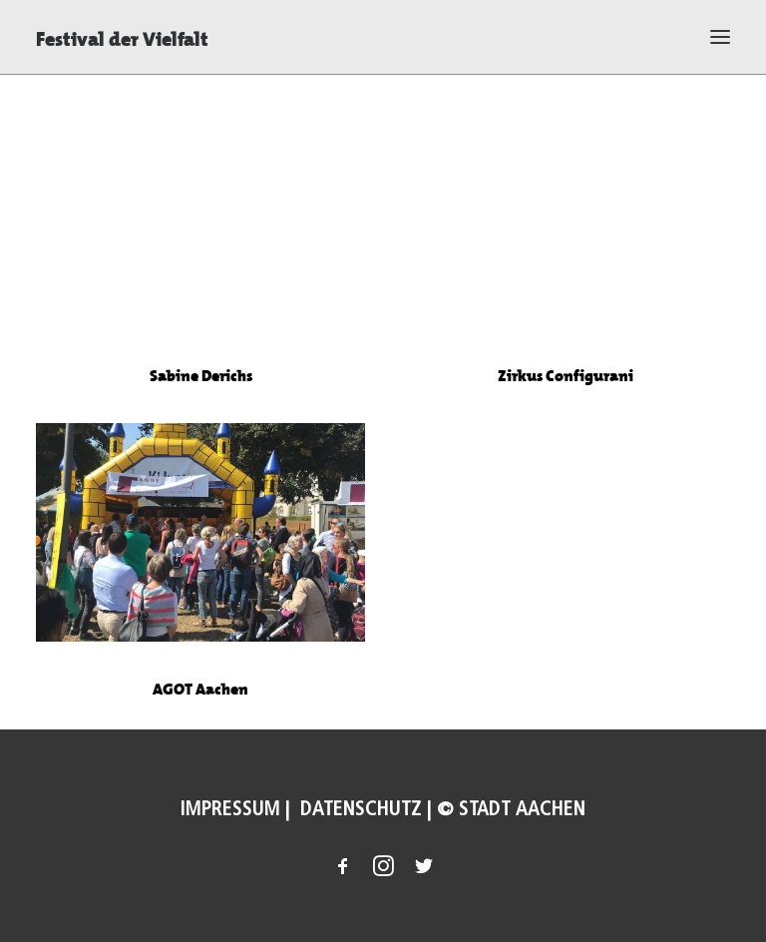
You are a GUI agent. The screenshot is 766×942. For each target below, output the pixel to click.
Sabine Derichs (201, 373)
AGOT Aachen (200, 703)
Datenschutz (358, 809)
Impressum (230, 809)
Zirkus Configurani (565, 375)
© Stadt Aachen (511, 809)
